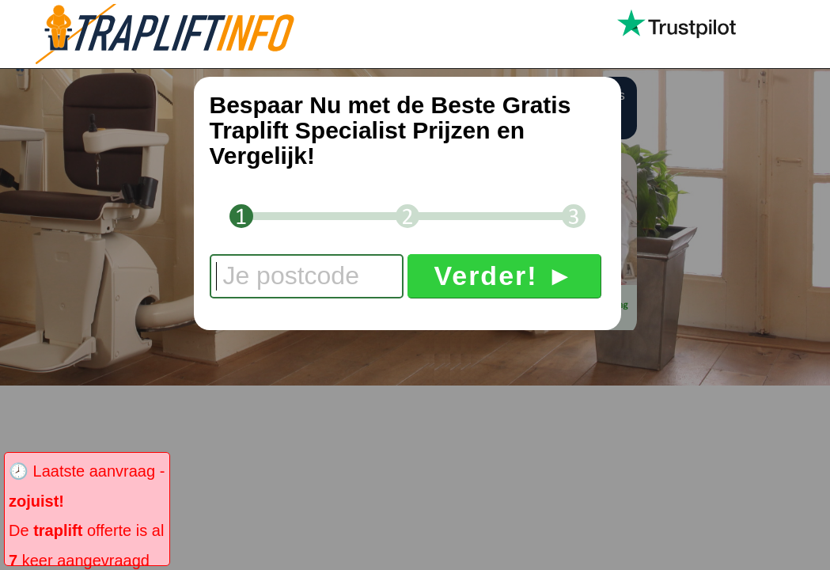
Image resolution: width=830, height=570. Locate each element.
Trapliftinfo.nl (178, 34)
